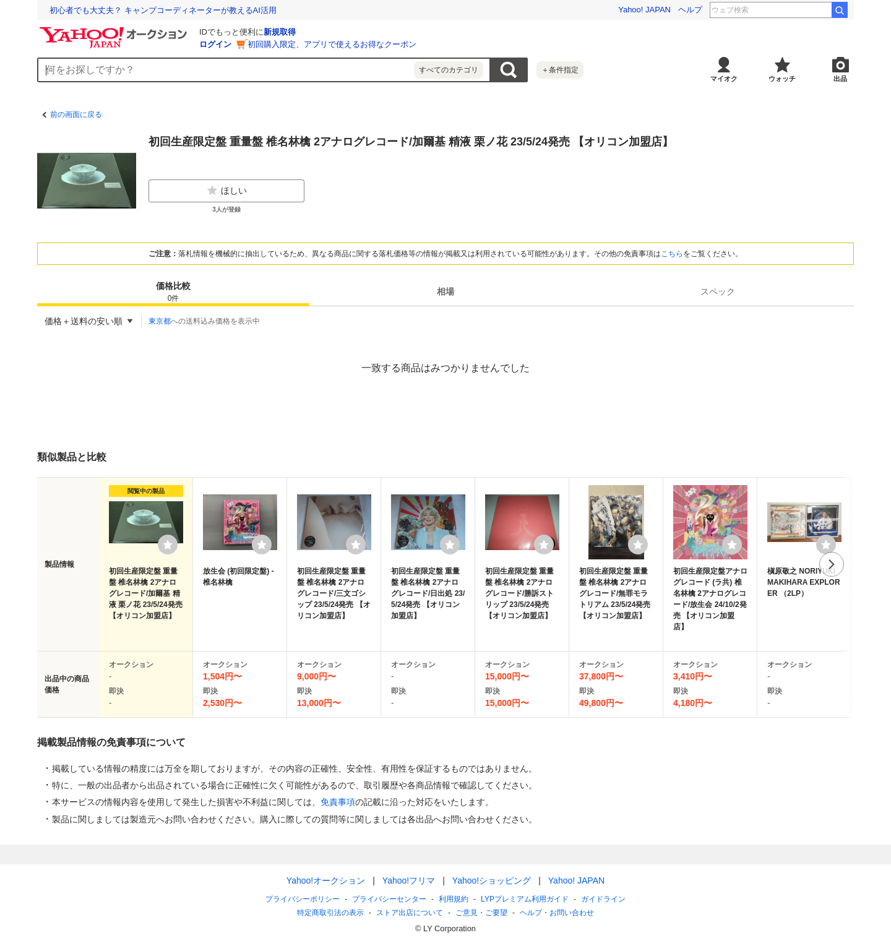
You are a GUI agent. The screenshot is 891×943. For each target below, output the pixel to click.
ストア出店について (409, 912)
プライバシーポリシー (302, 899)
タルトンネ (804, 10)
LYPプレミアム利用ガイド (525, 899)
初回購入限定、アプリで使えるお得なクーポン (332, 44)
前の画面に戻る (76, 114)
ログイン (215, 44)
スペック (717, 291)
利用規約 (453, 899)
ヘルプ (690, 9)
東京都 (159, 321)
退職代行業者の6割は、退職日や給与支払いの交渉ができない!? (164, 10)
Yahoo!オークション (325, 880)
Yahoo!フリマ (408, 880)
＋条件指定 (560, 70)
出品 (840, 78)
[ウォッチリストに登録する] (168, 544)
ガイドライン (603, 899)
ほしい (226, 190)
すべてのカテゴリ (448, 70)
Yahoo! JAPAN (644, 9)
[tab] (173, 291)
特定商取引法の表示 (330, 912)
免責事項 (338, 802)
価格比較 (173, 292)
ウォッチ (782, 78)
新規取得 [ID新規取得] (280, 32)
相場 (445, 291)
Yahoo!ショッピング (491, 880)
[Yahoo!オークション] (115, 30)
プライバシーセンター (389, 899)
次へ (831, 564)
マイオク (724, 78)
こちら (672, 253)
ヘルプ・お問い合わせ (557, 912)
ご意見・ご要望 (481, 912)
